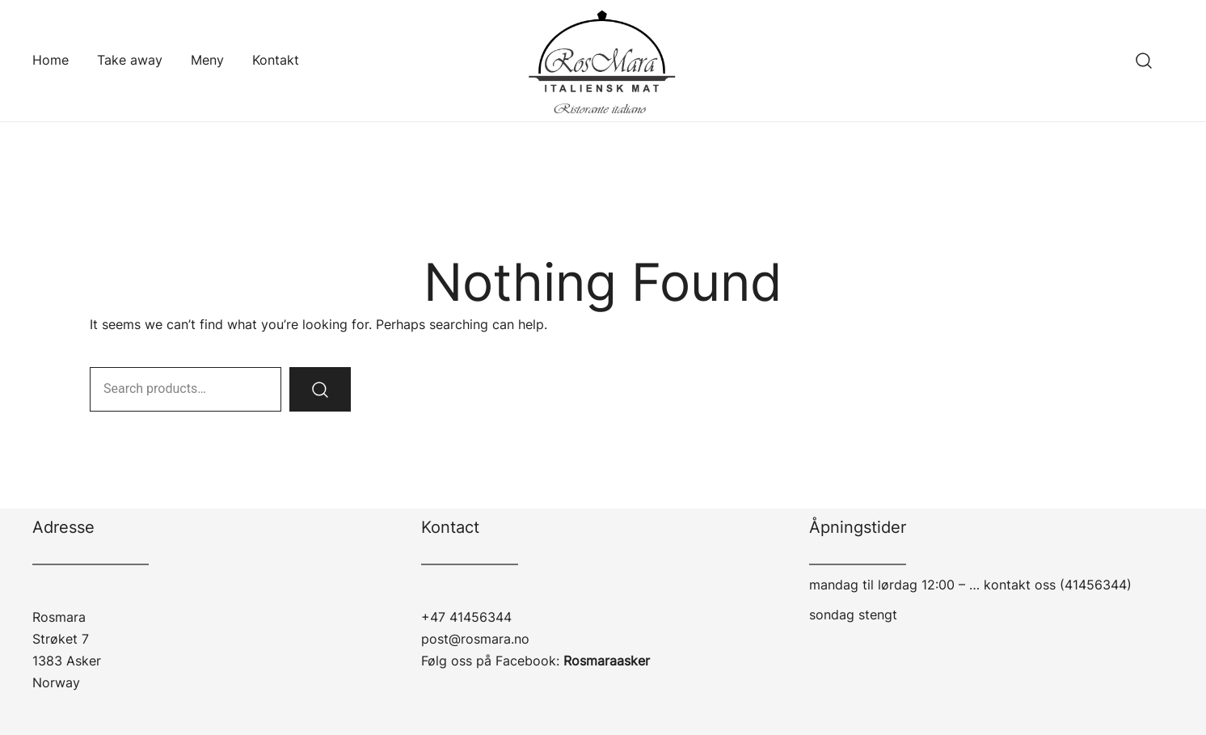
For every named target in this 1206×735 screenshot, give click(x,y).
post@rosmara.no (475, 639)
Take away (129, 60)
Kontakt (275, 60)
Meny (207, 60)
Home (50, 60)
